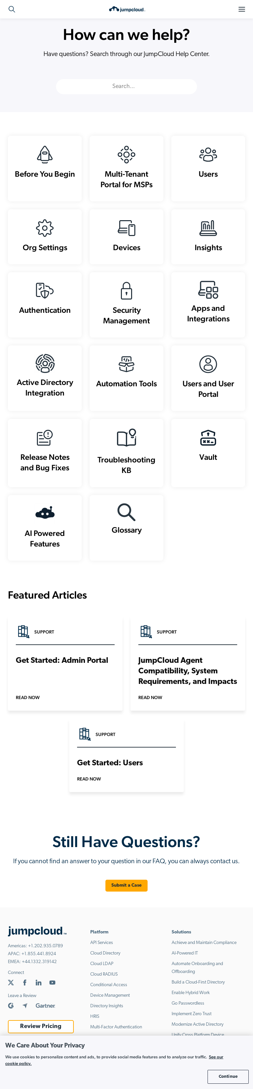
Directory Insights (106, 1006)
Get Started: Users (110, 764)
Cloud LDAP (101, 964)
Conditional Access (108, 985)
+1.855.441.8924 (38, 954)
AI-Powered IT (185, 953)
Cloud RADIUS (104, 974)
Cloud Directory (105, 953)
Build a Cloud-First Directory (198, 982)
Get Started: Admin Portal (62, 661)
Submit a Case (126, 885)
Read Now (28, 697)
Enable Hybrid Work (191, 993)
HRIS (94, 1017)
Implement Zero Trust (191, 1014)
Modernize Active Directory (197, 1024)
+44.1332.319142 (39, 962)
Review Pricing (40, 1027)
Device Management (110, 995)
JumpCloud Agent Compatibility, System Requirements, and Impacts (187, 671)
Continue (228, 1076)
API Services (101, 943)
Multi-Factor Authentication (116, 1027)
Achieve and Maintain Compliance (204, 943)
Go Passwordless (188, 1003)
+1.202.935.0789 (45, 946)
